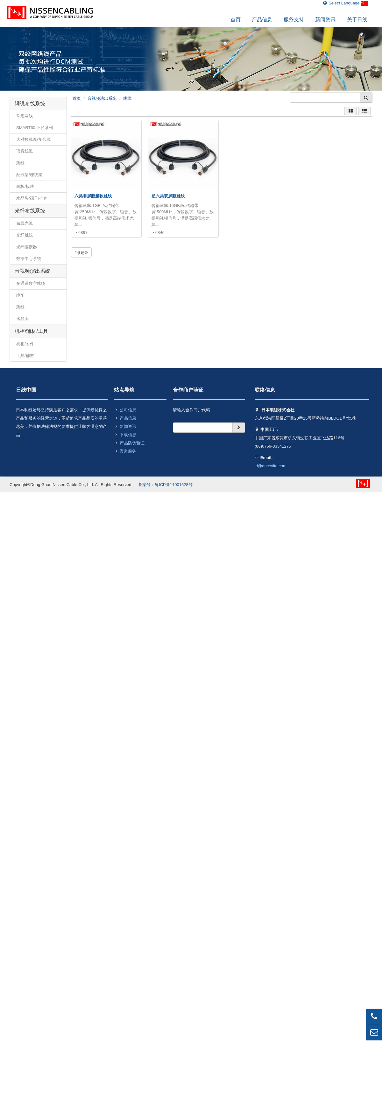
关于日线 (357, 19)
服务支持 (294, 19)
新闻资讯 (325, 19)
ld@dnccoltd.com (270, 465)
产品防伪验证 (132, 443)
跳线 (127, 98)
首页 (235, 19)
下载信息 (128, 434)
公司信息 (128, 410)
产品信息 (262, 19)
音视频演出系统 (102, 98)
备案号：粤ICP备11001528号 (165, 484)
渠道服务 (128, 451)
